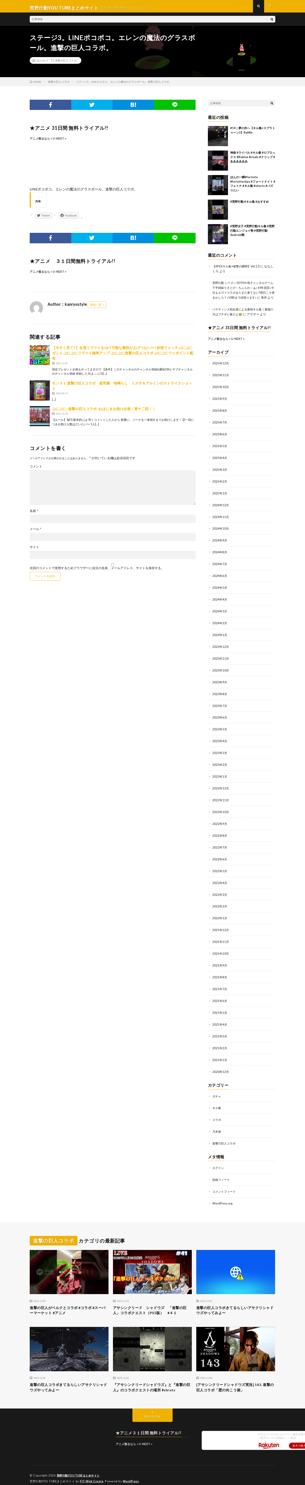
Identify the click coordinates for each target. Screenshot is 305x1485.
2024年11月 (220, 520)
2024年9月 (220, 543)
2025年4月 (220, 462)
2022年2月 (220, 903)
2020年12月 (220, 1065)
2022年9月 (220, 822)
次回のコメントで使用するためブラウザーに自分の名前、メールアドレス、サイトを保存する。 (97, 571)
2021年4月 (220, 1019)
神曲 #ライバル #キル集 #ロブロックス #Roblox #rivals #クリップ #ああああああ (252, 160)
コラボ (217, 1113)
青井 (219, 304)
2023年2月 (220, 764)
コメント (36, 469)
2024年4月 (220, 601)
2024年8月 (220, 555)
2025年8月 (220, 416)
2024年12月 (220, 509)
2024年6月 (220, 578)
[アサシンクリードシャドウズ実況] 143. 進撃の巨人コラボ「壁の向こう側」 (235, 1380)
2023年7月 (220, 706)
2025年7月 (220, 428)
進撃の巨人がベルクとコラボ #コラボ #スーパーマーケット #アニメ (68, 1302)
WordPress (132, 1475)
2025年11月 (220, 381)
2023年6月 (220, 717)
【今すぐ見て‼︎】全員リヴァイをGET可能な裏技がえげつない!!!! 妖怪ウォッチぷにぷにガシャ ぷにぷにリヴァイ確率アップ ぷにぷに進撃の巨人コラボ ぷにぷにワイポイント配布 (122, 356)
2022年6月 (220, 857)
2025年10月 (220, 393)
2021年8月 (220, 973)
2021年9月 (220, 961)
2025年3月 (220, 474)
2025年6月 (220, 439)
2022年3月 (220, 891)
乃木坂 (217, 1124)
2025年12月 (220, 370)
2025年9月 (220, 404)
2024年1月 (220, 636)
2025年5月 (220, 451)
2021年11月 (220, 938)
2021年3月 (220, 1031)
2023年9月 (220, 683)
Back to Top (152, 1410)
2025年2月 (220, 485)
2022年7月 (220, 845)
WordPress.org (223, 1195)
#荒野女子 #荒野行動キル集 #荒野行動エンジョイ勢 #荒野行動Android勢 (252, 233)
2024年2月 (220, 625)
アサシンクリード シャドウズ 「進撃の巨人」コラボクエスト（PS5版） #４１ (152, 1302)
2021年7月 (220, 984)
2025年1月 (220, 497)
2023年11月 (220, 659)
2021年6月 (220, 996)
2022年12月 (220, 787)
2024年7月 (220, 567)
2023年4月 (220, 741)
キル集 (217, 1101)
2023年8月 (220, 694)
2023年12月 (220, 648)
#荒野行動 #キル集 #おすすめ (249, 205)
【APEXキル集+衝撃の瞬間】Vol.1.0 (237, 269)
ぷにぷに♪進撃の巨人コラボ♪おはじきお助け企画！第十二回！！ (104, 412)
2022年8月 (220, 833)
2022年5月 (220, 868)
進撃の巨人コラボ (65, 63)
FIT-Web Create (92, 1475)
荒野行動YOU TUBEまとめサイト (79, 1469)
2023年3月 (220, 752)
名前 (34, 514)
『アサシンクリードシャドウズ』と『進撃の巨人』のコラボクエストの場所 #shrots (152, 1380)
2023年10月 (220, 671)
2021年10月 (220, 949)
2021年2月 (220, 1042)
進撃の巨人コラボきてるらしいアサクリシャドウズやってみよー (235, 1302)
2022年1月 (220, 915)
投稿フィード (221, 1172)
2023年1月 (220, 775)
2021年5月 (220, 1007)
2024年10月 (220, 532)
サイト (34, 550)
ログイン (218, 1160)
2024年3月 (220, 613)
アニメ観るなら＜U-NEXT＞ (48, 141)
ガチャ (217, 1090)
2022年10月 (220, 810)
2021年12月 (220, 926)
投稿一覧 (96, 308)
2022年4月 (220, 880)
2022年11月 (220, 799)
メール (35, 532)
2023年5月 (220, 729)
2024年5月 (220, 590)
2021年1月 (220, 1054)
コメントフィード (224, 1184)
